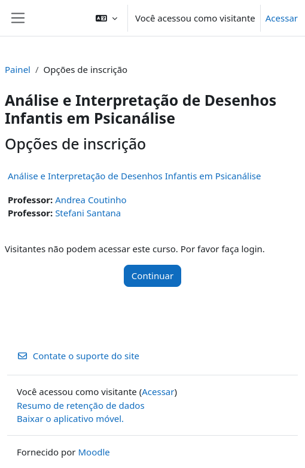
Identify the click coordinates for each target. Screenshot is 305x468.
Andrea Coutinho (90, 200)
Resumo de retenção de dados (81, 405)
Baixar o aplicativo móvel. (70, 418)
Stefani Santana (88, 213)
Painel (17, 69)
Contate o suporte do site (78, 356)
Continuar (152, 276)
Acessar (282, 18)
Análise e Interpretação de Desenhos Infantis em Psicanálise (134, 176)
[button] (106, 18)
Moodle (93, 452)
